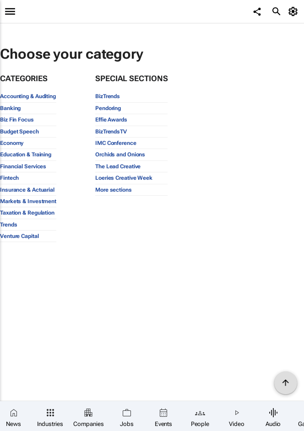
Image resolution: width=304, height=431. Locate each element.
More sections (113, 190)
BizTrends (107, 96)
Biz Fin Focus (17, 119)
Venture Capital (19, 236)
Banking (10, 108)
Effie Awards (111, 119)
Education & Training (25, 154)
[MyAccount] (295, 11)
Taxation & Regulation (27, 213)
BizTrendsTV (111, 131)
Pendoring (108, 108)
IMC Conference (115, 143)
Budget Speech (19, 131)
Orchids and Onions (120, 154)
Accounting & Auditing (28, 96)
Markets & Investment (28, 201)
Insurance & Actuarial (27, 190)
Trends (8, 224)
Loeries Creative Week (123, 178)
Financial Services (23, 166)
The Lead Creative (118, 166)
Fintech (9, 178)
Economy (11, 143)
